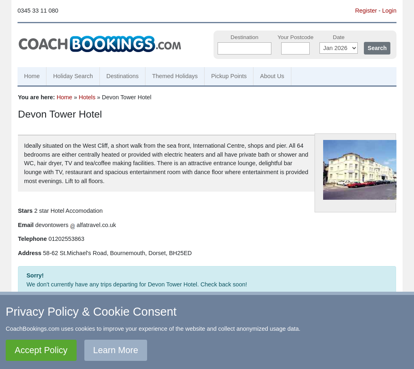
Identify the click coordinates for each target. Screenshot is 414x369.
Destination (244, 37)
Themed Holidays (175, 76)
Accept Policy (41, 350)
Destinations (122, 76)
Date (339, 37)
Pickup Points (229, 76)
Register (366, 10)
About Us (272, 76)
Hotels (87, 97)
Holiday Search (73, 76)
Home (32, 76)
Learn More (115, 350)
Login (389, 10)
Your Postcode (295, 37)
